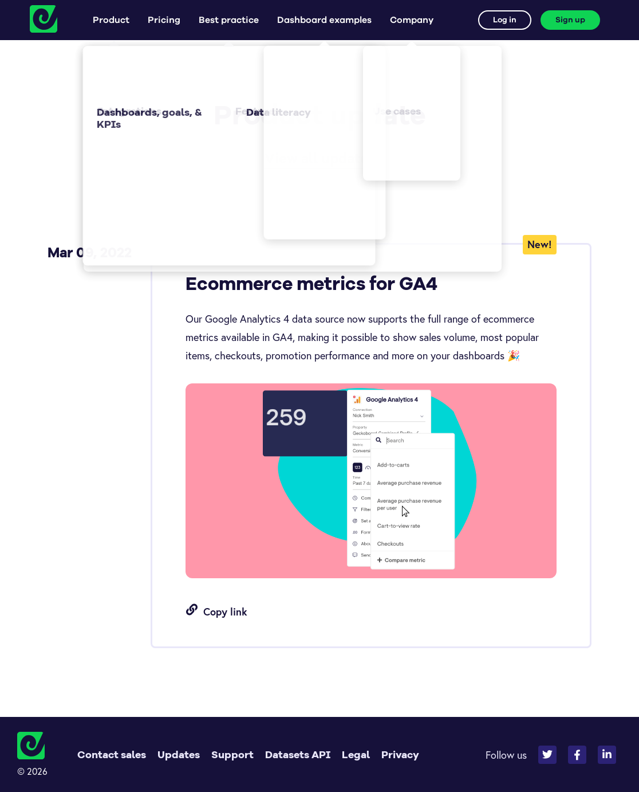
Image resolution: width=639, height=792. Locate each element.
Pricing (164, 20)
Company (411, 20)
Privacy (400, 754)
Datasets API (297, 754)
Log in (504, 20)
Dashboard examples (324, 20)
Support (232, 754)
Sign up (570, 20)
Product (111, 20)
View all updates (320, 158)
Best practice (229, 20)
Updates (178, 754)
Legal (356, 754)
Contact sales (111, 754)
